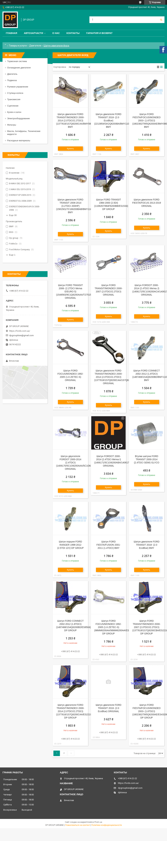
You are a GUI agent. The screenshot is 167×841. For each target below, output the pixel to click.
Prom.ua (98, 822)
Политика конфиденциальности (106, 825)
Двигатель (12, 74)
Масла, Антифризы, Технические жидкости (23, 132)
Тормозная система (17, 61)
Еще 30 (13, 215)
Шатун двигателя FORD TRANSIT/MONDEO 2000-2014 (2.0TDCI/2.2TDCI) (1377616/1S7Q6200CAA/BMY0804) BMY (75, 120)
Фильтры (11, 125)
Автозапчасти (33, 33)
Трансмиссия (13, 99)
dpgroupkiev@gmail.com (21, 335)
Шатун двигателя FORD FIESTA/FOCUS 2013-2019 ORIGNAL (146, 202)
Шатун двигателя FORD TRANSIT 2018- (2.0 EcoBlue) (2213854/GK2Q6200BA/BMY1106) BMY (112, 120)
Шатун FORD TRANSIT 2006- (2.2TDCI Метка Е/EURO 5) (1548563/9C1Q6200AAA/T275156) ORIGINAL (74, 291)
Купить (70, 148)
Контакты (72, 33)
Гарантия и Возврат (99, 33)
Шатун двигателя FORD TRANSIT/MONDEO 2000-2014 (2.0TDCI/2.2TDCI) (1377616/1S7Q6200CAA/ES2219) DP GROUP (74, 711)
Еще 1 (12, 255)
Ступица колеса (15, 93)
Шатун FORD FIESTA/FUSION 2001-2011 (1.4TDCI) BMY (108, 544)
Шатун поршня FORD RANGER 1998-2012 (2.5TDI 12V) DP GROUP (70, 544)
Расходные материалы (18, 140)
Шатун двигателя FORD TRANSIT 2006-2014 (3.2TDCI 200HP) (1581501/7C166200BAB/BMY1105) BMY (75, 206)
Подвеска (12, 80)
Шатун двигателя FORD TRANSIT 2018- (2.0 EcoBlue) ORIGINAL (108, 708)
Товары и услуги (18, 45)
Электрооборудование (18, 118)
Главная (11, 33)
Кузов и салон (14, 112)
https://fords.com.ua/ (19, 331)
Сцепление (12, 105)
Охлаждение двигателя (19, 67)
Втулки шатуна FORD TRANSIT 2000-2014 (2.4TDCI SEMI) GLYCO (146, 459)
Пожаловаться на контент (77, 825)
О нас (56, 33)
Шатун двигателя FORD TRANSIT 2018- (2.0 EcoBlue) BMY (146, 544)
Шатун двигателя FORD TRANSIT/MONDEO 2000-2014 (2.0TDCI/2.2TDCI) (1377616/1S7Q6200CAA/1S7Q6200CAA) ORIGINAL (116, 377)
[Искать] (161, 19)
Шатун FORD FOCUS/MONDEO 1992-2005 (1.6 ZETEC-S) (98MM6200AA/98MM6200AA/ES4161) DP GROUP (114, 627)
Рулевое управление (17, 86)
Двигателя (35, 45)
